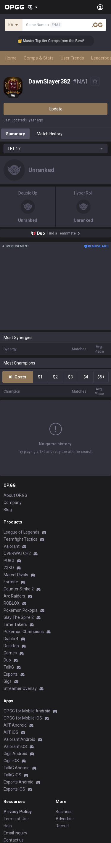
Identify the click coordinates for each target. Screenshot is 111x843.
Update (55, 109)
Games (10, 653)
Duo (7, 660)
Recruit (62, 825)
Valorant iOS (15, 746)
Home (11, 58)
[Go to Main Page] (14, 7)
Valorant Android (19, 739)
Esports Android (18, 782)
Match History (49, 133)
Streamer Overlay (20, 688)
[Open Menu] (100, 7)
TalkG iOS (12, 775)
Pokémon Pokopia (21, 610)
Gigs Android (15, 753)
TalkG (9, 667)
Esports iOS (14, 789)
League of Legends (21, 532)
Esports (11, 674)
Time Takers (15, 624)
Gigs (8, 681)
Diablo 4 (11, 638)
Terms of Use (16, 818)
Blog (8, 509)
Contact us (14, 840)
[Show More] (33, 7)
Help (8, 825)
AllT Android (15, 725)
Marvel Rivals (16, 574)
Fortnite (11, 581)
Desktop (11, 645)
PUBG (9, 560)
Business (64, 811)
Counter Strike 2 (19, 589)
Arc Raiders (14, 596)
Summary (15, 133)
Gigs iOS (11, 760)
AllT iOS (11, 732)
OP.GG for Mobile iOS (23, 718)
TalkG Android (17, 767)
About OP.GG (15, 495)
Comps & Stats (39, 58)
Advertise (65, 818)
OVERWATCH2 (17, 553)
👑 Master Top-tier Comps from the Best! (54, 41)
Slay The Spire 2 (19, 617)
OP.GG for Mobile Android (27, 711)
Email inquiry (15, 833)
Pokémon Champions (24, 631)
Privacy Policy (18, 811)
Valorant (12, 546)
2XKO (9, 567)
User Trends (72, 58)
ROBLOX (12, 603)
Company (13, 502)
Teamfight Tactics (20, 539)
